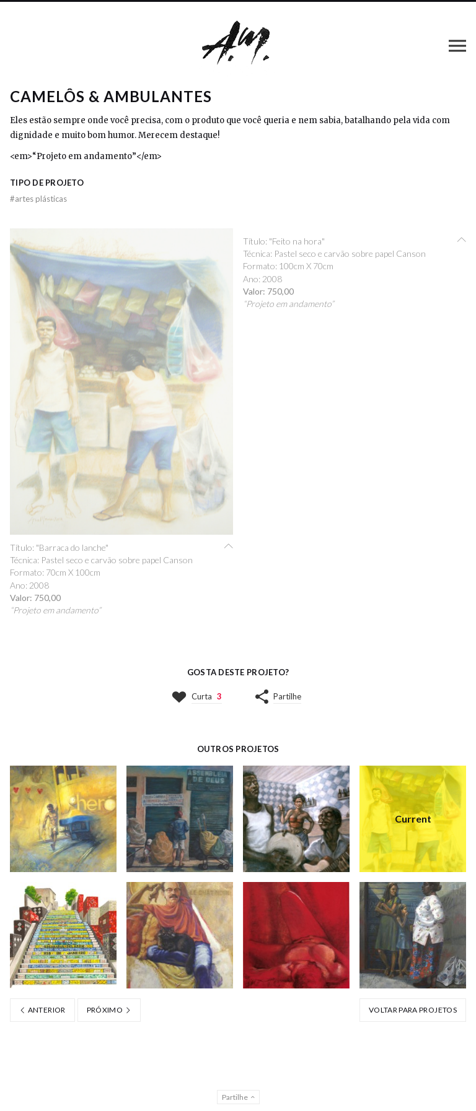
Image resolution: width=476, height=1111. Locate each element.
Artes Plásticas (38, 199)
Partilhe (287, 696)
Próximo (109, 1009)
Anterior (42, 1009)
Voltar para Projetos (413, 1009)
